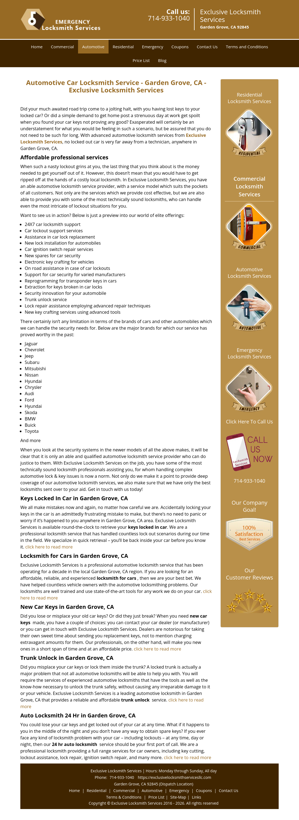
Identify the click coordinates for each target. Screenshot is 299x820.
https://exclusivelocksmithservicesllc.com (174, 777)
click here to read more (49, 547)
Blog (162, 60)
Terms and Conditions (247, 46)
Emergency (152, 46)
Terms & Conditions (124, 797)
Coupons (180, 46)
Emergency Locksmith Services (249, 353)
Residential (123, 46)
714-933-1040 (169, 17)
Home (37, 46)
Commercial (62, 46)
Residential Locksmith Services (249, 97)
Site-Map (178, 797)
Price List (141, 60)
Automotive (93, 46)
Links (196, 797)
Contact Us (207, 46)
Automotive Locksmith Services (249, 272)
